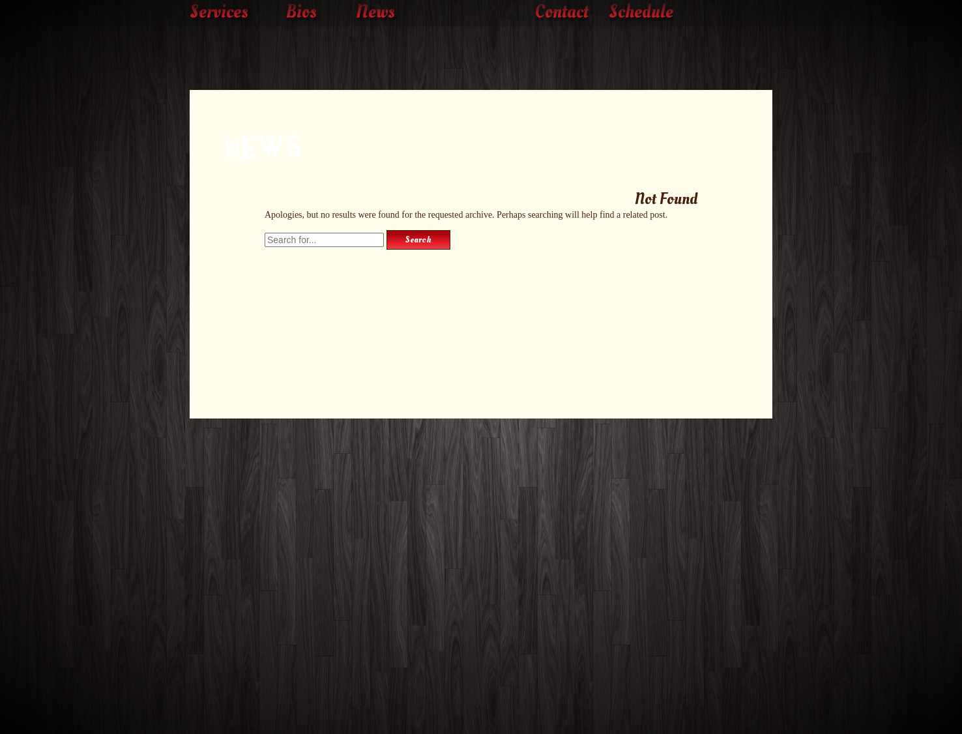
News (375, 12)
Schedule (641, 12)
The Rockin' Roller (481, 46)
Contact (562, 12)
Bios (301, 12)
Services (219, 12)
